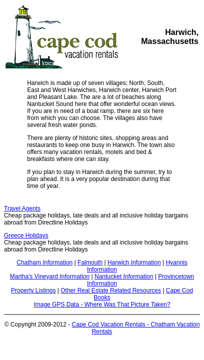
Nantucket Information (123, 276)
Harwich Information (134, 262)
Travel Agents (22, 208)
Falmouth (90, 262)
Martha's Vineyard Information (50, 276)
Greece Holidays (26, 235)
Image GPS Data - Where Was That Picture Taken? (102, 304)
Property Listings (33, 290)
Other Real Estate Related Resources (110, 290)
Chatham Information (44, 262)
